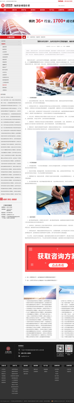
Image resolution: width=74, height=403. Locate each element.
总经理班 (57, 369)
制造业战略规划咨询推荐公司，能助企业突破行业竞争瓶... (39, 323)
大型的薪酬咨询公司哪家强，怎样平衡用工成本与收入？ (11, 152)
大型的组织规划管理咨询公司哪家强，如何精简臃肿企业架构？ (11, 133)
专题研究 (11, 44)
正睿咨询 (68, 46)
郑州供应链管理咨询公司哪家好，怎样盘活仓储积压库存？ (11, 191)
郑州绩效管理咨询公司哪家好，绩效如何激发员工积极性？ (11, 171)
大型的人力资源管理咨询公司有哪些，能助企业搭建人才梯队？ (11, 155)
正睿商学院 (61, 10)
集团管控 (5, 49)
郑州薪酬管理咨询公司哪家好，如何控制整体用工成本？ (11, 174)
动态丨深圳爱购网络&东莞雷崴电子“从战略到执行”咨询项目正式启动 (11, 122)
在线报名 (57, 380)
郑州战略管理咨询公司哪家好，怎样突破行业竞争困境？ (11, 188)
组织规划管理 (6, 79)
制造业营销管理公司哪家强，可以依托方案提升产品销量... (39, 329)
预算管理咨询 (34, 62)
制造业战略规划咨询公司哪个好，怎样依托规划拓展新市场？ (11, 138)
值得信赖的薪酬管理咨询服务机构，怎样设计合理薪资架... (39, 333)
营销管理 (5, 62)
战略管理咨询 (15, 371)
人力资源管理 (6, 54)
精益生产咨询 (15, 384)
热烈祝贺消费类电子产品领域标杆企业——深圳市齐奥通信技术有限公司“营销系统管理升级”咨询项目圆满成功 (11, 111)
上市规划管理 (6, 82)
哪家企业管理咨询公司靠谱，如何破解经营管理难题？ (38, 336)
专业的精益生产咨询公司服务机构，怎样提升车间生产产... (39, 308)
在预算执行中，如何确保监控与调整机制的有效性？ (43, 277)
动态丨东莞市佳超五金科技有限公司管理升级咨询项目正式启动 (11, 124)
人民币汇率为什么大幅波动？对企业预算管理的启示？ (43, 280)
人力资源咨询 (15, 380)
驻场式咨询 (25, 369)
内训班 (56, 373)
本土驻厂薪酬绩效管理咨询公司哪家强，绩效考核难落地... (39, 312)
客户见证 (52, 10)
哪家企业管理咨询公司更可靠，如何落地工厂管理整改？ (11, 158)
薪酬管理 (5, 64)
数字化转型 (5, 69)
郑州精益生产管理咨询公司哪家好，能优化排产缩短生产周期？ (11, 194)
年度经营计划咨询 (15, 375)
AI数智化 (5, 90)
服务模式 (33, 10)
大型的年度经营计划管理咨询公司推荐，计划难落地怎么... (39, 321)
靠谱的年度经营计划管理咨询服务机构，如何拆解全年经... (39, 302)
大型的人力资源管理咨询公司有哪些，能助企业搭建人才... (39, 316)
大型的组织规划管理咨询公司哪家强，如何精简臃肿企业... (39, 300)
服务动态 (36, 369)
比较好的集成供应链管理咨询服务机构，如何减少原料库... (39, 306)
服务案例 (42, 10)
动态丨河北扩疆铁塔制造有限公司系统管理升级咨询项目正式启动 (11, 127)
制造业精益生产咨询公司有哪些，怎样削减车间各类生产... (39, 327)
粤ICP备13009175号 (69, 401)
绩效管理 (5, 59)
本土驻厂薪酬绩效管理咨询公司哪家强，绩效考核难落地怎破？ (11, 149)
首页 (28, 37)
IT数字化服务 (15, 391)
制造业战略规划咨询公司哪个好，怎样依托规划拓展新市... (39, 304)
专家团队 (4, 375)
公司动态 (4, 371)
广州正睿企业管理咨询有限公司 (17, 401)
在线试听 (57, 378)
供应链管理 (5, 57)
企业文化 (5, 72)
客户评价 (57, 375)
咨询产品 (23, 10)
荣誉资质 (4, 378)
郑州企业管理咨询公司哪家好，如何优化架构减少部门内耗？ (11, 180)
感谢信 (45, 371)
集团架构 (4, 382)
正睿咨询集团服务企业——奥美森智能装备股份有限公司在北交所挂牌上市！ (11, 113)
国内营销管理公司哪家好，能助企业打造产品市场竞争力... (39, 310)
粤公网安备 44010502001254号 (58, 401)
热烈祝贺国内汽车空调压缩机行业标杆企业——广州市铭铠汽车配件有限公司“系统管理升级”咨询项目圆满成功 (11, 105)
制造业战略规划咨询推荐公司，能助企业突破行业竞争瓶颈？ (11, 166)
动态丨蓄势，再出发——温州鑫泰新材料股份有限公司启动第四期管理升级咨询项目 (11, 116)
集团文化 (4, 373)
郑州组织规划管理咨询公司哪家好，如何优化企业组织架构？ (11, 183)
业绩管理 (5, 74)
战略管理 (5, 46)
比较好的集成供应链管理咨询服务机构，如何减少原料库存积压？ (11, 141)
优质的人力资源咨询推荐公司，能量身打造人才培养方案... (39, 335)
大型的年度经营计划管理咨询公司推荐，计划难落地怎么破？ (11, 163)
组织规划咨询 (15, 378)
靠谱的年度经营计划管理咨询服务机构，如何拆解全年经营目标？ (11, 136)
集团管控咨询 (15, 373)
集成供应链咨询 (14, 386)
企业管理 (5, 51)
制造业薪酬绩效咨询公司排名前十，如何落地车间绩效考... (39, 331)
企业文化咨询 (15, 393)
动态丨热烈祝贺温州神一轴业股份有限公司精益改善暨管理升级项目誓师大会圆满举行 (11, 130)
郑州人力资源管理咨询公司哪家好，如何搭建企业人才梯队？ (11, 177)
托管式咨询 (25, 371)
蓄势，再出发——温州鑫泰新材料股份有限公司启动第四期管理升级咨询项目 (11, 102)
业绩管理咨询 (15, 369)
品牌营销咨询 (15, 382)
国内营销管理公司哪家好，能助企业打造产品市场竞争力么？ (11, 147)
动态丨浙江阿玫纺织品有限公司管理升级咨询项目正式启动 (11, 119)
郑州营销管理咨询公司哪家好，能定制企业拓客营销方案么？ (11, 169)
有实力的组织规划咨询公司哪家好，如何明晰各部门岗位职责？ (11, 160)
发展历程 (4, 380)
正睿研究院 (32, 37)
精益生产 (5, 67)
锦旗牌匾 (46, 369)
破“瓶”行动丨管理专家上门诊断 (7, 97)
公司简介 (4, 369)
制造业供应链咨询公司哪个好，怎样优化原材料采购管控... (39, 325)
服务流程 (26, 373)
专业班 (56, 371)
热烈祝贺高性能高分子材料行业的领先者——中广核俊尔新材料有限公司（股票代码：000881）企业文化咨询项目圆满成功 (11, 108)
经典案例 (36, 371)
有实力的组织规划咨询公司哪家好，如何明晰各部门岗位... (39, 319)
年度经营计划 (6, 77)
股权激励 (5, 87)
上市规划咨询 (15, 389)
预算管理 (5, 85)
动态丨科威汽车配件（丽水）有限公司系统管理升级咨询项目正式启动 (11, 100)
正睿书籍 (11, 42)
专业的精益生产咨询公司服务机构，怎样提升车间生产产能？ (11, 144)
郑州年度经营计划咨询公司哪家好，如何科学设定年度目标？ (11, 185)
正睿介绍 (3, 365)
